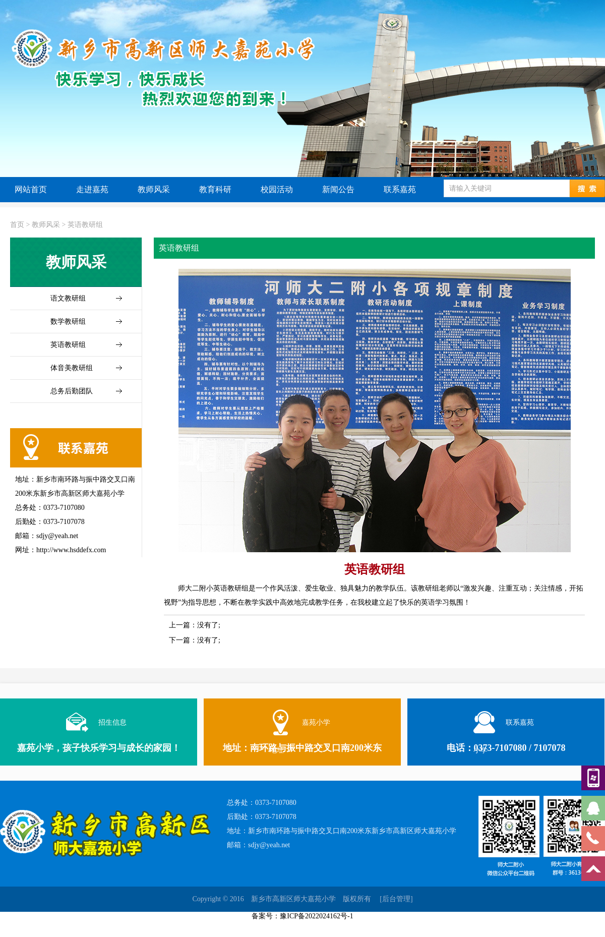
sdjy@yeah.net (269, 845)
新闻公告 (338, 189)
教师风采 (154, 189)
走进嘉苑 (92, 189)
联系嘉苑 (400, 189)
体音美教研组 (71, 368)
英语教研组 (85, 224)
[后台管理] (396, 899)
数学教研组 (68, 321)
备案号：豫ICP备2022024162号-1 (302, 916)
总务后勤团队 (71, 391)
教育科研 (215, 189)
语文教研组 (68, 298)
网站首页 (31, 189)
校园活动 (277, 189)
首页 (17, 224)
